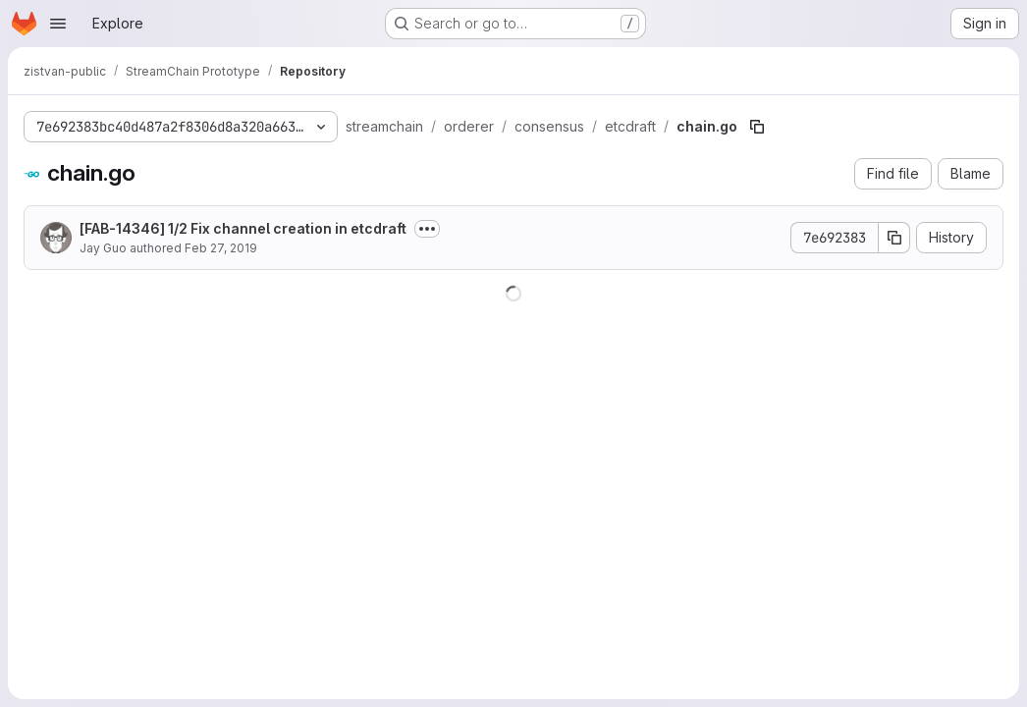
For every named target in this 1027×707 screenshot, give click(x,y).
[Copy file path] (757, 126)
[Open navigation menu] (58, 23)
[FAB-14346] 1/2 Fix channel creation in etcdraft (243, 228)
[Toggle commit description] (427, 229)
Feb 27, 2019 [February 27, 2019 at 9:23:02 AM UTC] (221, 248)
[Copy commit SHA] (894, 237)
